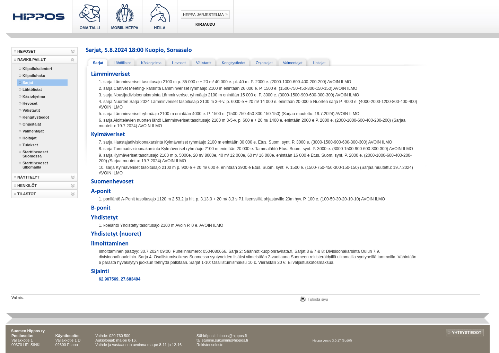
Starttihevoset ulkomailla (35, 165)
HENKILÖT (27, 185)
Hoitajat (29, 138)
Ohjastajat (32, 124)
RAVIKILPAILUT (31, 60)
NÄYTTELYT (28, 177)
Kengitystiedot (36, 117)
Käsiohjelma (34, 96)
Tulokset (30, 145)
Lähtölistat (32, 89)
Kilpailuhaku (34, 76)
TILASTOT (26, 194)
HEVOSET (26, 51)
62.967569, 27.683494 (119, 279)
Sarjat (28, 82)
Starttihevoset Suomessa (35, 154)
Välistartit (31, 110)
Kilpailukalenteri (37, 69)
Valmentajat (33, 131)
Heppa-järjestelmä (203, 14)
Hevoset (30, 103)
